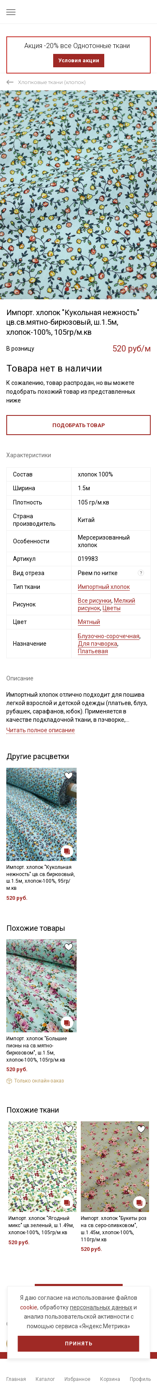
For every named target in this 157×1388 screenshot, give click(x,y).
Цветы (112, 608)
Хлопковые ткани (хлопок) (52, 82)
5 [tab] (91, 289)
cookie (28, 1307)
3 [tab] (79, 289)
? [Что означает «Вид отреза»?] (141, 573)
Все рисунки (94, 600)
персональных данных (101, 1307)
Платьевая (93, 651)
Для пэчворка (97, 643)
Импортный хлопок (104, 586)
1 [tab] (67, 289)
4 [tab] (85, 289)
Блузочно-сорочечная (108, 636)
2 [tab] (73, 289)
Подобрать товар (78, 425)
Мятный (89, 622)
